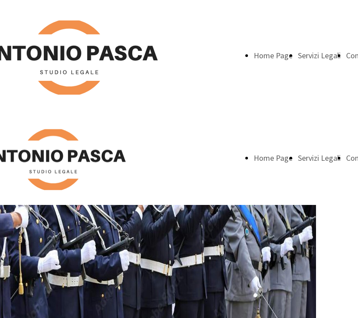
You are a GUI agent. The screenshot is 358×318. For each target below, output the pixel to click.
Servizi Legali (319, 55)
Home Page (273, 55)
